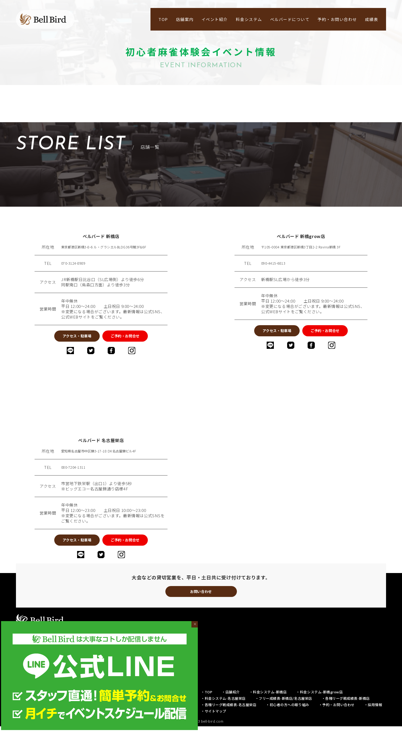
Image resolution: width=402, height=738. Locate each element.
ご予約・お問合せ (138, 337)
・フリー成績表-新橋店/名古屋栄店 (283, 709)
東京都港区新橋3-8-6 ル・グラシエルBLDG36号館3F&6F (113, 247)
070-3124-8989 (75, 263)
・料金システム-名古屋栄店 (223, 709)
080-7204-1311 (75, 471)
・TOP (206, 703)
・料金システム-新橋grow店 (319, 703)
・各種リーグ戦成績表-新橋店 (346, 709)
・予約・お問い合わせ (337, 716)
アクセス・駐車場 (63, 337)
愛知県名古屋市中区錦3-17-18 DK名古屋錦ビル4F (107, 455)
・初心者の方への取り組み (287, 716)
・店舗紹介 (231, 703)
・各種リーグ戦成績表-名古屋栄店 (228, 716)
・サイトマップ (213, 722)
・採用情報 (373, 716)
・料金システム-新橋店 (268, 703)
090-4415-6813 (275, 263)
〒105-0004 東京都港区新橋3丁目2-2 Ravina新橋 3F (309, 247)
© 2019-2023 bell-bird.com (201, 732)
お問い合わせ (201, 601)
